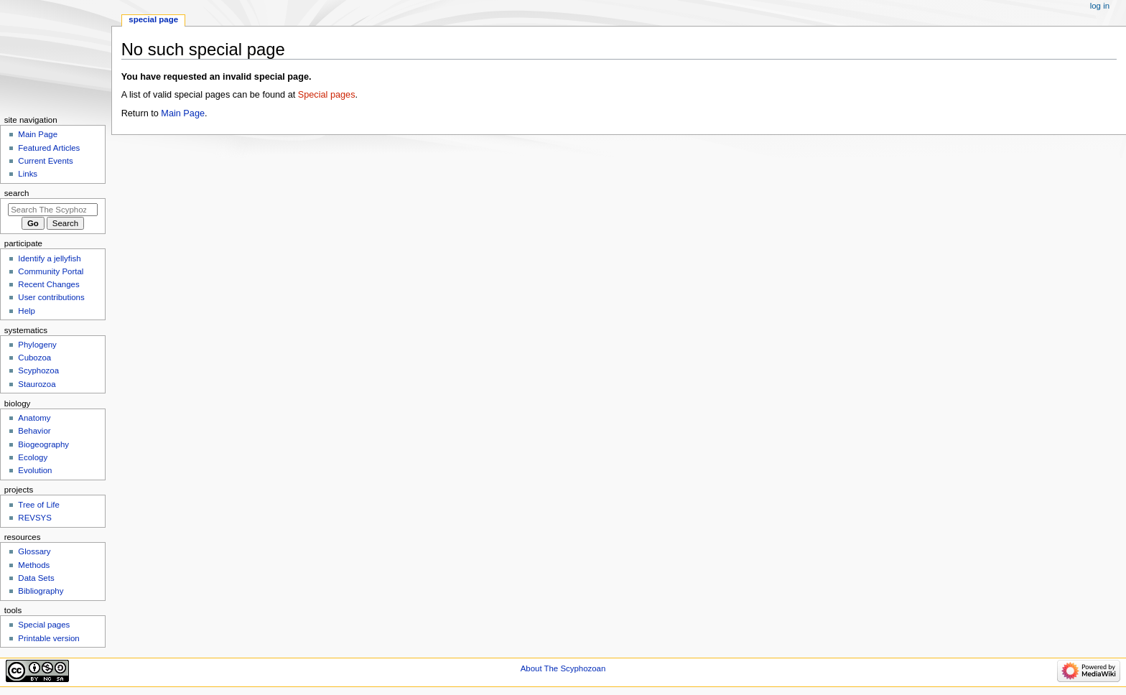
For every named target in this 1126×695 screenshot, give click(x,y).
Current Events (45, 161)
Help (26, 311)
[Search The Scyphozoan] (53, 209)
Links (27, 173)
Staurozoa (36, 384)
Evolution (35, 470)
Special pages (326, 95)
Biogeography (43, 444)
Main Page (183, 113)
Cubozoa (34, 357)
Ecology (32, 457)
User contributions (51, 297)
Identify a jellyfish (49, 258)
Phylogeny (37, 344)
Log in (1099, 5)
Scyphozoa (38, 370)
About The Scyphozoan (563, 668)
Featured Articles (49, 148)
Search (16, 193)
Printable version (48, 638)
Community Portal (50, 271)
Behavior (34, 430)
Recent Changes (48, 284)
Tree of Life (39, 504)
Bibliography (40, 591)
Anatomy (34, 418)
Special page (153, 19)
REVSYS (34, 517)
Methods (34, 565)
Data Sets (36, 578)
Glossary (34, 551)
